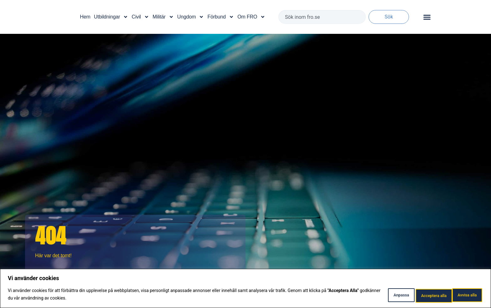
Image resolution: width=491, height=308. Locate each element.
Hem (85, 16)
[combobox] (322, 17)
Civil (140, 17)
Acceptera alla (460, 295)
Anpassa (375, 295)
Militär (163, 17)
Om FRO (251, 17)
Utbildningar (111, 17)
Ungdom (190, 17)
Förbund (221, 17)
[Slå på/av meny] (427, 17)
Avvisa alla (415, 295)
